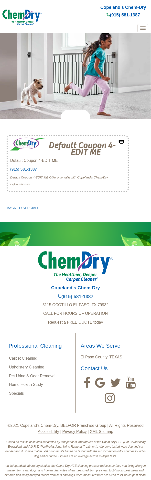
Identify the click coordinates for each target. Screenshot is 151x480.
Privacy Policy (74, 431)
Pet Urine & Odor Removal (32, 376)
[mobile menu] (143, 28)
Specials (16, 393)
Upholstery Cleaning (26, 367)
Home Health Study (26, 384)
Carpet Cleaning (23, 358)
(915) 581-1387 (123, 15)
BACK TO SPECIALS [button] (23, 208)
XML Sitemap (101, 431)
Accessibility (48, 431)
